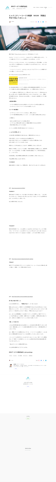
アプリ (11, 355)
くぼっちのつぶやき (28, 382)
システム (15, 355)
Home (34, 7)
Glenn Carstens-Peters (27, 51)
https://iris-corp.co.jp (19, 8)
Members (42, 7)
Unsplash (33, 51)
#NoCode (30, 355)
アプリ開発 (20, 355)
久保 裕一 (12, 21)
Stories (45, 7)
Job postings (50, 7)
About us (37, 7)
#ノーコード (25, 355)
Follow (13, 8)
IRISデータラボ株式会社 (19, 6)
